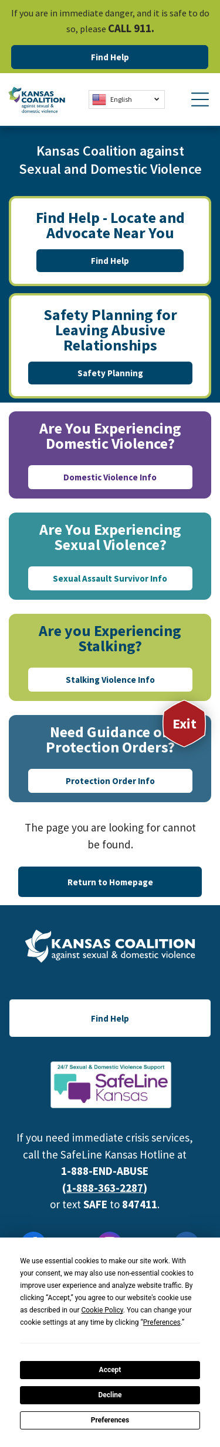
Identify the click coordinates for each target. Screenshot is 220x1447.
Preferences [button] (162, 1322)
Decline (109, 1395)
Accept (110, 1370)
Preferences (110, 1420)
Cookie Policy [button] (102, 1310)
